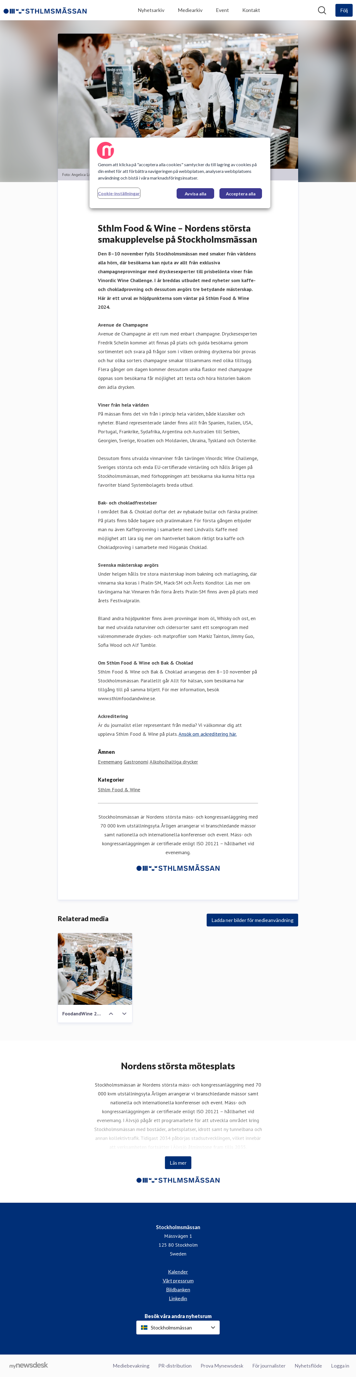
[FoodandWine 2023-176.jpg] (95, 969)
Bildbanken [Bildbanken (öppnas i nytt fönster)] (178, 1289)
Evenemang (110, 762)
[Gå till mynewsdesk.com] (29, 1365)
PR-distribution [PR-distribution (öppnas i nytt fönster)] (175, 1366)
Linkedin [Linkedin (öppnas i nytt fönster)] (178, 1298)
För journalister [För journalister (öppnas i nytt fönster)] (269, 1366)
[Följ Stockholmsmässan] (344, 10)
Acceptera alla (241, 193)
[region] (180, 173)
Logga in (340, 1366)
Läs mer (178, 1163)
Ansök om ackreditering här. (208, 734)
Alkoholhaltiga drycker (174, 762)
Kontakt (251, 10)
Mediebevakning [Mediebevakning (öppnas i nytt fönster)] (131, 1366)
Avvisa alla (195, 193)
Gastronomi (136, 762)
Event (222, 10)
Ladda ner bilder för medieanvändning (252, 920)
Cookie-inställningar (119, 193)
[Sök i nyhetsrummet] (322, 10)
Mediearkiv (190, 10)
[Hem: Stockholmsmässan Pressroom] (45, 10)
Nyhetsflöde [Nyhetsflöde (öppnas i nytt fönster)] (308, 1366)
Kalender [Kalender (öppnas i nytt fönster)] (178, 1272)
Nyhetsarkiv (151, 10)
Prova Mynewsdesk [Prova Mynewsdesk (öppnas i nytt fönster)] (222, 1366)
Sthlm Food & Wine (119, 789)
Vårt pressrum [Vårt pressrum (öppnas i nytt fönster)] (178, 1280)
